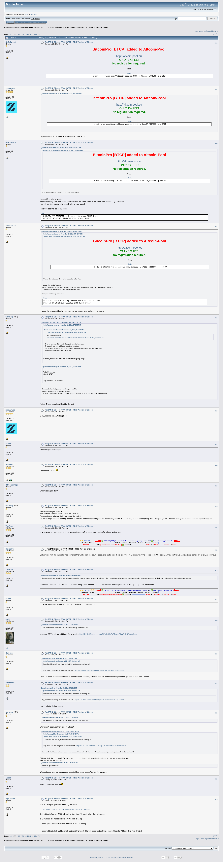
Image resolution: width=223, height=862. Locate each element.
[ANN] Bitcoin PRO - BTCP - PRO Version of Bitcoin (86, 27)
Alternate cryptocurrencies (28, 27)
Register (36, 22)
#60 (216, 800)
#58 (216, 713)
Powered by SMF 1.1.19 (98, 857)
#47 (216, 445)
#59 (216, 779)
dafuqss (9, 653)
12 (30, 34)
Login (30, 22)
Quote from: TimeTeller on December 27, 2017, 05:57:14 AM (64, 330)
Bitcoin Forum (10, 27)
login (26, 14)
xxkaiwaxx (10, 88)
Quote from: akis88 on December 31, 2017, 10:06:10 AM (59, 625)
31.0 (32, 18)
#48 (216, 465)
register (33, 14)
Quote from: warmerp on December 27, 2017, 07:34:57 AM (62, 325)
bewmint (9, 464)
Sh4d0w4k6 (11, 42)
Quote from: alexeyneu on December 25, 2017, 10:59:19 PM (66, 332)
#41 (216, 43)
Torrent (37, 18)
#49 (216, 486)
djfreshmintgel (12, 485)
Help (17, 22)
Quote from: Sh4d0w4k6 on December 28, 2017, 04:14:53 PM (61, 93)
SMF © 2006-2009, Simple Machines (120, 857)
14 (35, 34)
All (39, 34)
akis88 (8, 444)
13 (33, 34)
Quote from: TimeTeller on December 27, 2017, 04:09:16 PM (61, 322)
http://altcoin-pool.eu (129, 56)
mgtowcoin (10, 798)
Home (11, 22)
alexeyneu (10, 682)
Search (23, 22)
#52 (216, 550)
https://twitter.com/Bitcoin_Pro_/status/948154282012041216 (65, 809)
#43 (216, 143)
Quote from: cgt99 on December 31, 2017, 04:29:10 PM (59, 658)
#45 (216, 318)
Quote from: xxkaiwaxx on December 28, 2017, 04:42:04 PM (61, 148)
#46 (216, 411)
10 (26, 34)
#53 (216, 571)
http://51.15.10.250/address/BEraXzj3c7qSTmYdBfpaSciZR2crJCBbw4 (108, 634)
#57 (216, 683)
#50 (216, 507)
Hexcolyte (10, 549)
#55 (216, 620)
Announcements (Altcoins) (51, 27)
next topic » (213, 31)
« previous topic (201, 31)
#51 (216, 527)
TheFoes (9, 526)
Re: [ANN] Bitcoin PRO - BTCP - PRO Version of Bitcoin (69, 42)
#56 (216, 654)
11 (28, 34)
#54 (216, 600)
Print (215, 34)
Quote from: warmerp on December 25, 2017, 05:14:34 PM (62, 367)
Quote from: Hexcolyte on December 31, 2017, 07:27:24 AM (60, 575)
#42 (216, 89)
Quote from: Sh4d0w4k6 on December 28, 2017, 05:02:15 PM (61, 231)
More (43, 22)
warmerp (9, 317)
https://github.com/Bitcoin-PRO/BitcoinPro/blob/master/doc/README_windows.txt (75, 338)
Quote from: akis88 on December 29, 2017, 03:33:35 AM (59, 763)
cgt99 (8, 619)
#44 (216, 227)
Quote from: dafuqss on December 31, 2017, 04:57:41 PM (60, 731)
